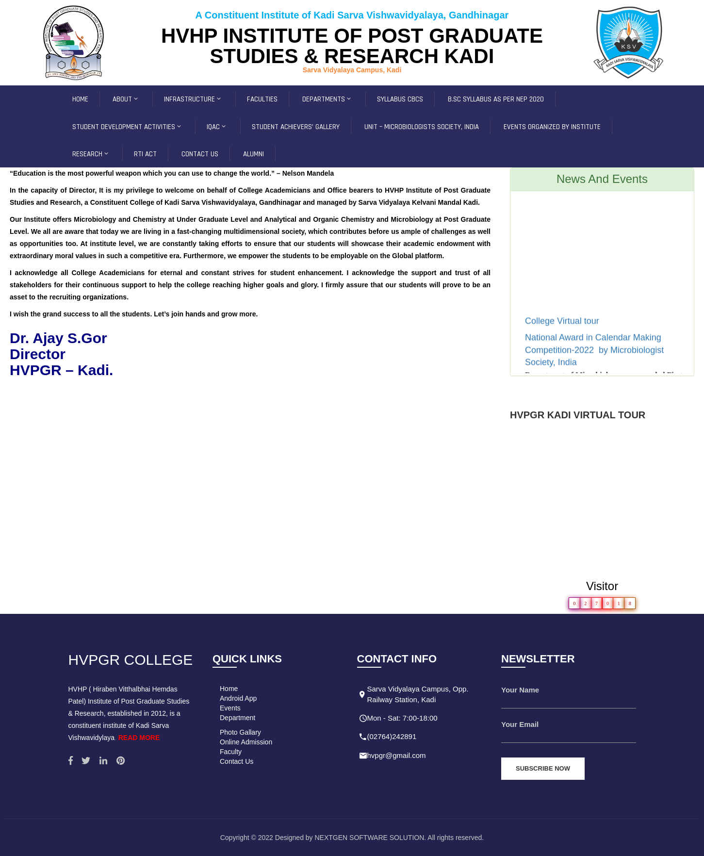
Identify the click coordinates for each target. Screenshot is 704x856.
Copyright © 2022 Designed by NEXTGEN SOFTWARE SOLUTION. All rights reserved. (352, 837)
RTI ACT (145, 154)
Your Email (520, 724)
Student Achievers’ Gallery (296, 127)
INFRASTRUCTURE (193, 99)
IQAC (217, 127)
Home (229, 688)
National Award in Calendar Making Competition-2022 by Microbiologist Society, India (594, 358)
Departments (327, 99)
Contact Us (236, 761)
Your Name (520, 690)
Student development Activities (127, 127)
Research (91, 154)
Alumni (253, 154)
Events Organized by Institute (552, 127)
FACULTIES (262, 99)
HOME (80, 99)
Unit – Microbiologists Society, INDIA (421, 127)
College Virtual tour (563, 329)
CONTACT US (199, 154)
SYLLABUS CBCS (400, 99)
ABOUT (126, 99)
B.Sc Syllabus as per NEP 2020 (496, 99)
